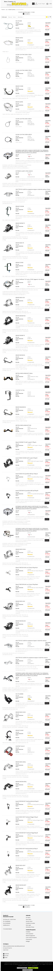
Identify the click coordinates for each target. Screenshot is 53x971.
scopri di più (5, 949)
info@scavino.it (6, 925)
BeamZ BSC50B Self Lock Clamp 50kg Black (27, 584)
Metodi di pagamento (30, 935)
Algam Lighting (31, 59)
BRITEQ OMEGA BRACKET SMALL (24, 373)
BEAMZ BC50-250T (20, 865)
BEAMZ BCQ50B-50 (21, 407)
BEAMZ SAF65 (19, 102)
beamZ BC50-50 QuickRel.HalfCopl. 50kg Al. (27, 473)
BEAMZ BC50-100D (21, 712)
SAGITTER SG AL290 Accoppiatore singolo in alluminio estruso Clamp (33, 189)
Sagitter (29, 193)
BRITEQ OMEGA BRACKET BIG (23, 425)
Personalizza (22, 967)
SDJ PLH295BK (19, 694)
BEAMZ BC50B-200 (21, 621)
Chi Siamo (28, 917)
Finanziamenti (29, 939)
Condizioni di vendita (30, 923)
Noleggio (28, 941)
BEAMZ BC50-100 (20, 297)
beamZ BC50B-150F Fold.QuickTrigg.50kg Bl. (27, 832)
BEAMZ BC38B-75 (20, 335)
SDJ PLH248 (19, 21)
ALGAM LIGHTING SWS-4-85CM (23, 118)
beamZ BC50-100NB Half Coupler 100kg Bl (26, 458)
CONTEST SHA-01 (20, 746)
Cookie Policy (35, 965)
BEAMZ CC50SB (20, 206)
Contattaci (28, 931)
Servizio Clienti (29, 921)
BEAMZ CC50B (19, 262)
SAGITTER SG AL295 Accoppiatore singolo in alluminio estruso (31, 640)
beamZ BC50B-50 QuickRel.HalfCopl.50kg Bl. (27, 490)
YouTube (5, 955)
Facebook (6, 953)
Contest (29, 394)
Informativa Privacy (30, 927)
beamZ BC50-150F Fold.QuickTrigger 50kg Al (27, 817)
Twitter (5, 957)
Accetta (33, 967)
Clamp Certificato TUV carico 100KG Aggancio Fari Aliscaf (30, 279)
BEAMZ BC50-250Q (21, 762)
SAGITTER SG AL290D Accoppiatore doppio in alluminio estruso (32, 657)
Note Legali (28, 925)
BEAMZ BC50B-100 (20, 315)
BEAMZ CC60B (19, 730)
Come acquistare (29, 933)
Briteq (29, 377)
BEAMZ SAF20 (19, 37)
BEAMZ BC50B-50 (20, 355)
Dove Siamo (28, 919)
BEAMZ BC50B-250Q (21, 781)
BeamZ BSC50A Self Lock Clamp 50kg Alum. (27, 567)
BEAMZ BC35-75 (20, 243)
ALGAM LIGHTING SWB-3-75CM (24, 70)
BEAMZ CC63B (19, 86)
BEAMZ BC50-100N (21, 549)
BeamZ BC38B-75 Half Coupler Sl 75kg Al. (26, 442)
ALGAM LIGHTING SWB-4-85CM (24, 134)
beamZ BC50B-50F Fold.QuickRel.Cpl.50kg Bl (27, 801)
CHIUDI (27, 970)
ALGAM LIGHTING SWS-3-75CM (23, 54)
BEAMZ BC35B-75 (20, 223)
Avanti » (28, 13)
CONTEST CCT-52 (20, 390)
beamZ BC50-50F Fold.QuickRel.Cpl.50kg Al (27, 848)
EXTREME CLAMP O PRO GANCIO (24, 171)
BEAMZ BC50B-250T (21, 885)
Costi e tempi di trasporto (31, 937)
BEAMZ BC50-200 (20, 601)
